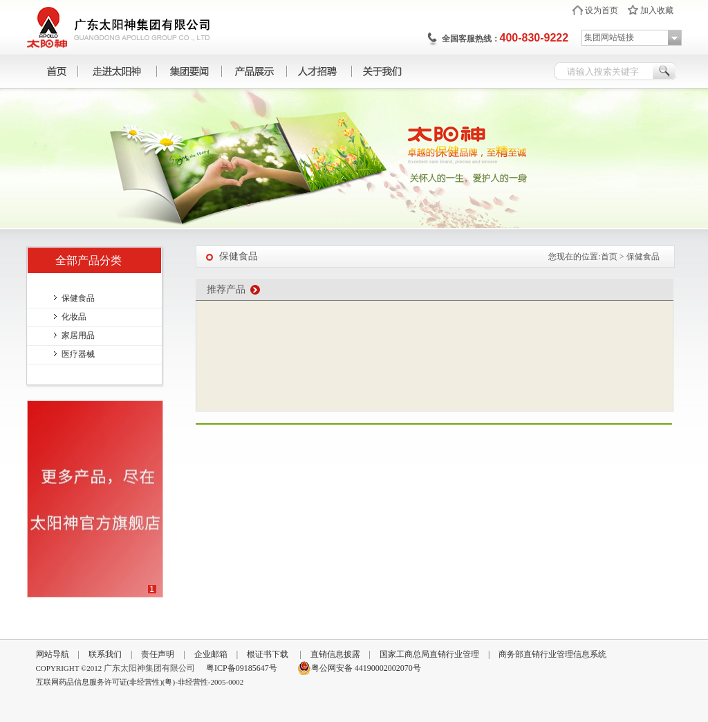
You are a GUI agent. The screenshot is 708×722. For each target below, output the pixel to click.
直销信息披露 (335, 654)
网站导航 (52, 654)
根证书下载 (267, 654)
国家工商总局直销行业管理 (429, 654)
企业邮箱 (210, 654)
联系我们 (105, 654)
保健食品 (78, 298)
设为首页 (601, 10)
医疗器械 (78, 354)
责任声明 (157, 654)
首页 (609, 256)
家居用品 (78, 335)
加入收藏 (656, 10)
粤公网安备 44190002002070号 (359, 668)
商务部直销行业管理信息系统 (552, 654)
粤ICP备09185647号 (241, 668)
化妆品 (74, 317)
